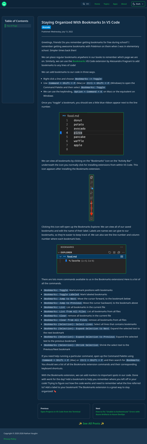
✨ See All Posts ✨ (91, 423)
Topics (106, 4)
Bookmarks (79, 61)
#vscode (46, 27)
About (124, 4)
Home (97, 4)
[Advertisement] (18, 65)
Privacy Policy (10, 439)
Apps (115, 4)
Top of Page (12, 26)
